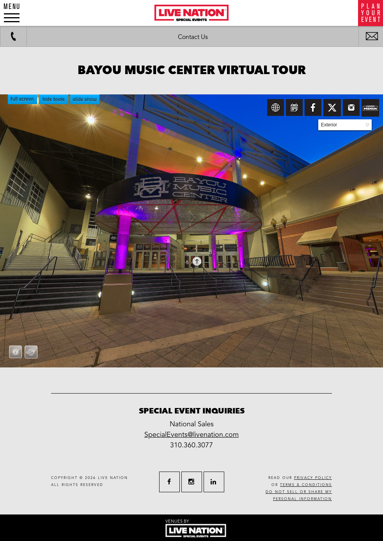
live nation (113, 478)
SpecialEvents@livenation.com (191, 434)
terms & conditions (306, 485)
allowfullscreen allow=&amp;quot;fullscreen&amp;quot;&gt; (191, 230)
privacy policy (313, 478)
